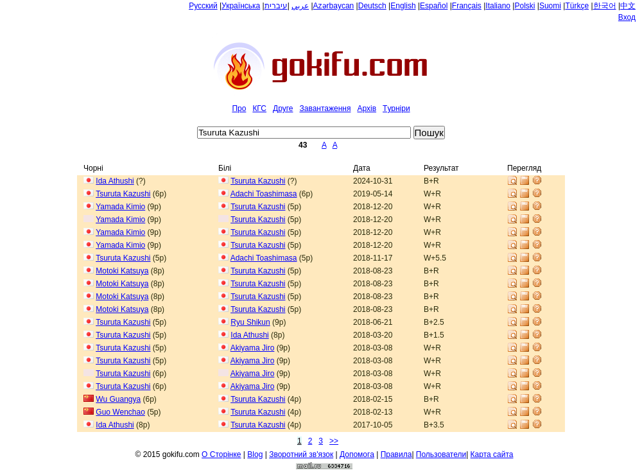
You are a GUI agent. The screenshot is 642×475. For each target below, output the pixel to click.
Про (239, 108)
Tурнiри (396, 108)
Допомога (357, 454)
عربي (300, 5)
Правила (396, 454)
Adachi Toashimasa (263, 193)
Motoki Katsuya (122, 270)
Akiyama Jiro (252, 347)
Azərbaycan (333, 5)
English (402, 5)
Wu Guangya (118, 399)
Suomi (550, 5)
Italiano (497, 5)
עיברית (276, 5)
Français (467, 5)
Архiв (366, 108)
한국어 (604, 5)
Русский (203, 5)
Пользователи (441, 454)
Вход (627, 17)
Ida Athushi (115, 181)
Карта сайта (492, 454)
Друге (283, 108)
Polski (524, 5)
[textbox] (304, 132)
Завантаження (325, 108)
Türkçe (577, 5)
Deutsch (372, 5)
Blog (255, 454)
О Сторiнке (221, 454)
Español (433, 5)
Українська (240, 5)
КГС (259, 108)
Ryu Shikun (250, 322)
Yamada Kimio (120, 206)
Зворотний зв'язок (301, 454)
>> (333, 440)
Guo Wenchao (120, 412)
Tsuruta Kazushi (257, 181)
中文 (628, 5)
